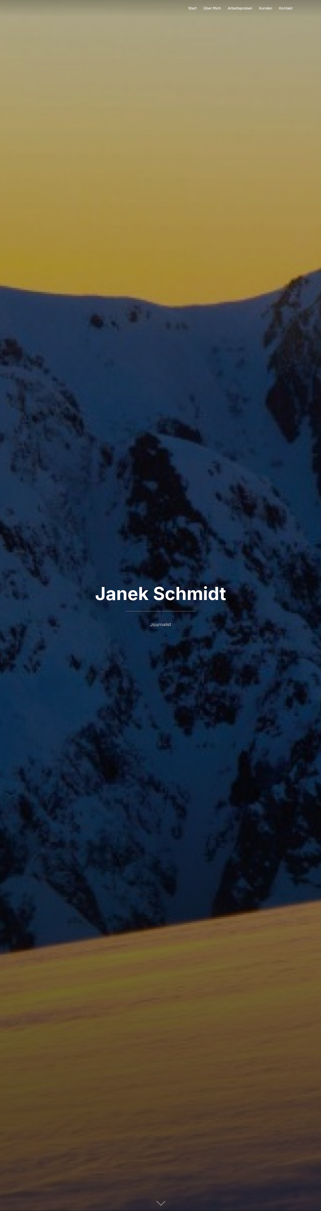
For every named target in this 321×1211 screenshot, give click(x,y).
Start (192, 8)
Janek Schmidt (160, 593)
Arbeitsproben (240, 8)
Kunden (265, 8)
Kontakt (286, 8)
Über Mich (212, 8)
